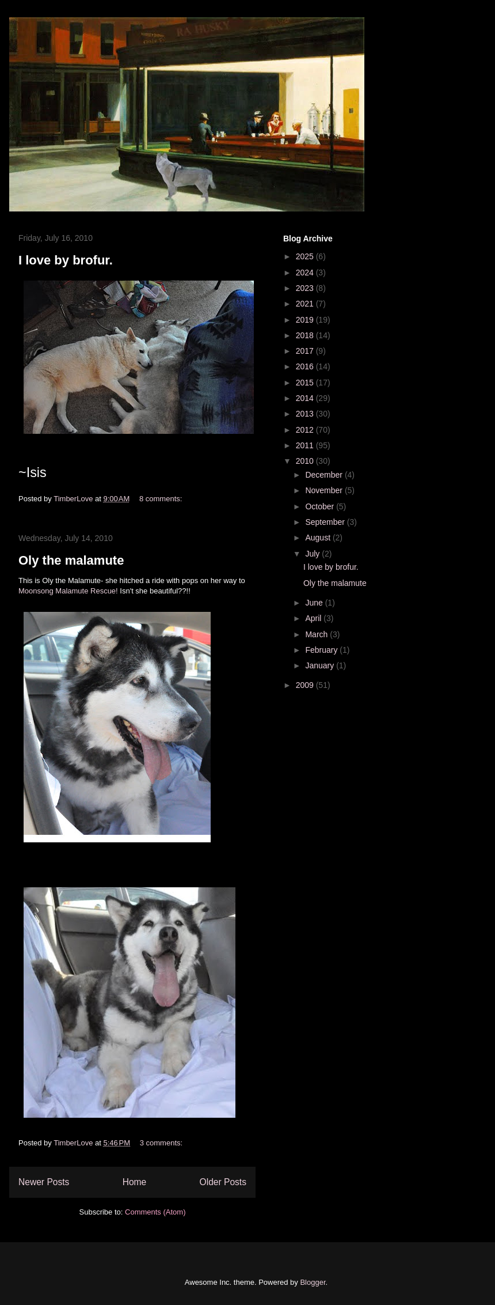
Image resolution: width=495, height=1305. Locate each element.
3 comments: (162, 1142)
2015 (306, 382)
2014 (306, 398)
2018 (306, 335)
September (325, 522)
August (318, 537)
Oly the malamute (71, 560)
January (320, 665)
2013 (306, 413)
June (315, 602)
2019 (306, 319)
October (320, 506)
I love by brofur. (65, 260)
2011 (306, 445)
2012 (306, 429)
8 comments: (161, 498)
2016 (306, 366)
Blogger (312, 1282)
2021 (306, 303)
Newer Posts (43, 1182)
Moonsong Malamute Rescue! (68, 591)
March (317, 634)
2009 (306, 685)
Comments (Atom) (155, 1212)
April (314, 618)
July (313, 553)
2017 (306, 350)
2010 (306, 461)
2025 (306, 256)
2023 (306, 288)
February (322, 650)
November (324, 490)
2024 (306, 272)
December (324, 474)
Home (135, 1182)
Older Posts (223, 1182)
